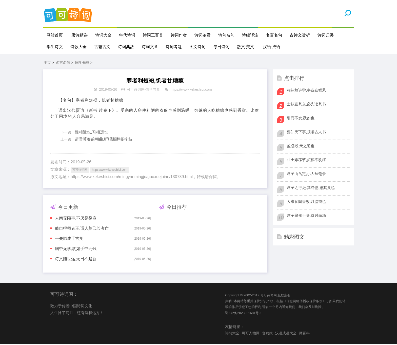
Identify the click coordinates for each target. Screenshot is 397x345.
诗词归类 (325, 35)
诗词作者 (179, 35)
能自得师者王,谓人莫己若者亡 (82, 229)
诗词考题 (174, 47)
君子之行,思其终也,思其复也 (310, 188)
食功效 (267, 334)
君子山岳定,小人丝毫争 (306, 174)
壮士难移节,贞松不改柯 (306, 160)
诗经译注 (250, 35)
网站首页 (55, 35)
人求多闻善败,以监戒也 (306, 202)
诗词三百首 (153, 35)
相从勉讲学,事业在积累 (306, 91)
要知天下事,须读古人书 (306, 132)
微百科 (304, 334)
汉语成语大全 (285, 334)
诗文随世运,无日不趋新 (75, 259)
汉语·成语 (271, 47)
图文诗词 (197, 47)
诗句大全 (232, 334)
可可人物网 (251, 334)
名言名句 (274, 35)
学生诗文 (55, 47)
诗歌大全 (78, 47)
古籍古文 (102, 47)
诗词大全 (103, 35)
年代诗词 (127, 35)
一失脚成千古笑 (69, 239)
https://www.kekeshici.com (191, 90)
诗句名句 (226, 35)
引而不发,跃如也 (300, 119)
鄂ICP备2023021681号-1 (243, 314)
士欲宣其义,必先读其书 (306, 105)
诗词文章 (150, 47)
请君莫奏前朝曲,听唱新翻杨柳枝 (103, 140)
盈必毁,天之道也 (300, 146)
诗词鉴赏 (202, 35)
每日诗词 (221, 47)
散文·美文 (245, 47)
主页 (47, 63)
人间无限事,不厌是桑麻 (75, 219)
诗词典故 (126, 47)
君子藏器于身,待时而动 (306, 216)
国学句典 (82, 63)
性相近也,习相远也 (91, 133)
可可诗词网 (136, 90)
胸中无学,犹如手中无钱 (75, 249)
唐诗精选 (79, 35)
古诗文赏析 (300, 35)
